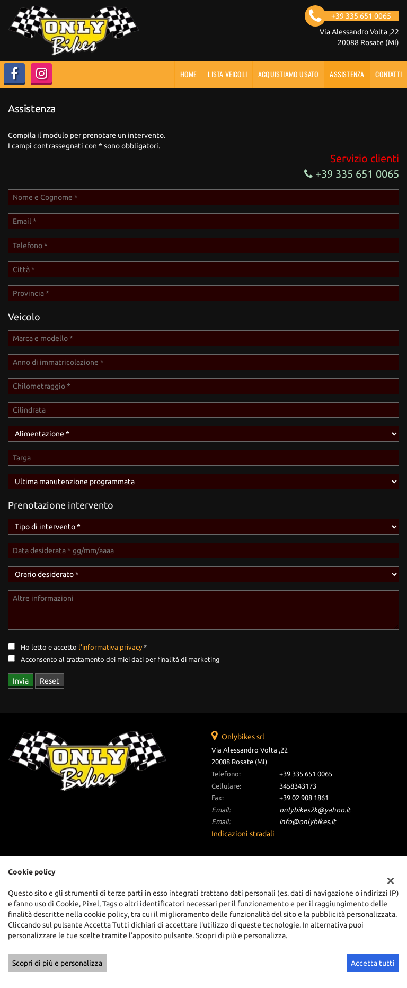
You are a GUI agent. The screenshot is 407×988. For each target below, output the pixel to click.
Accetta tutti (373, 963)
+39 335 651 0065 (351, 174)
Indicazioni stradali (243, 833)
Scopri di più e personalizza (57, 963)
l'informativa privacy (110, 647)
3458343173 (297, 786)
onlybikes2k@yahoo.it (314, 810)
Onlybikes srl (243, 736)
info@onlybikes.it (307, 822)
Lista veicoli (227, 74)
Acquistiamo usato (288, 74)
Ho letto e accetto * (84, 647)
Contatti (388, 74)
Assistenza (347, 74)
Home (188, 74)
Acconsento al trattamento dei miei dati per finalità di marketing (120, 659)
